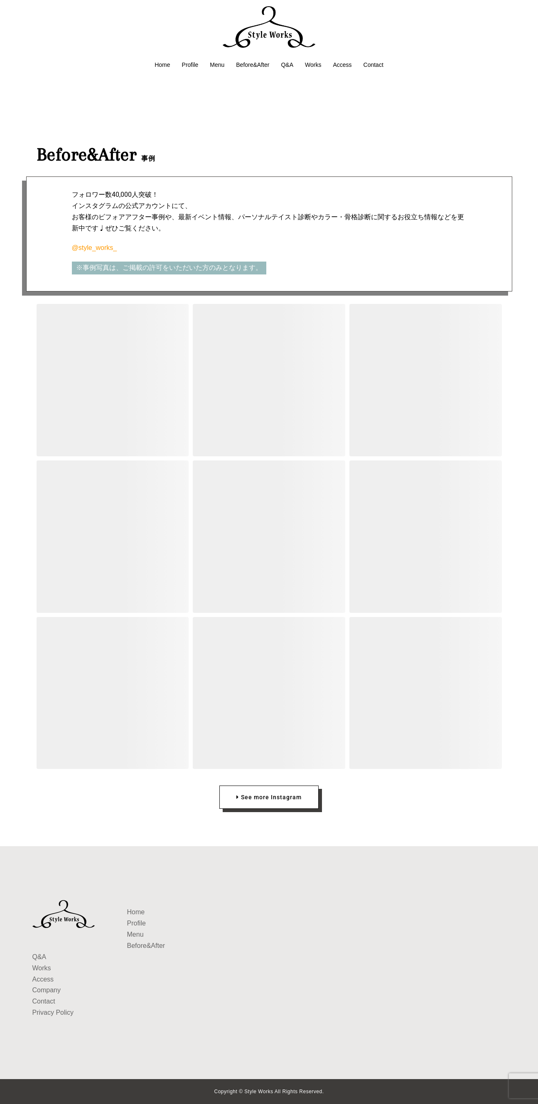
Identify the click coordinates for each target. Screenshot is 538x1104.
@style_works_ (94, 247)
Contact (373, 64)
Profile (190, 64)
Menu (217, 64)
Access (342, 64)
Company (46, 990)
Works (313, 64)
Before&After (252, 64)
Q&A (287, 64)
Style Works (259, 1091)
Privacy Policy (53, 1012)
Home (162, 64)
